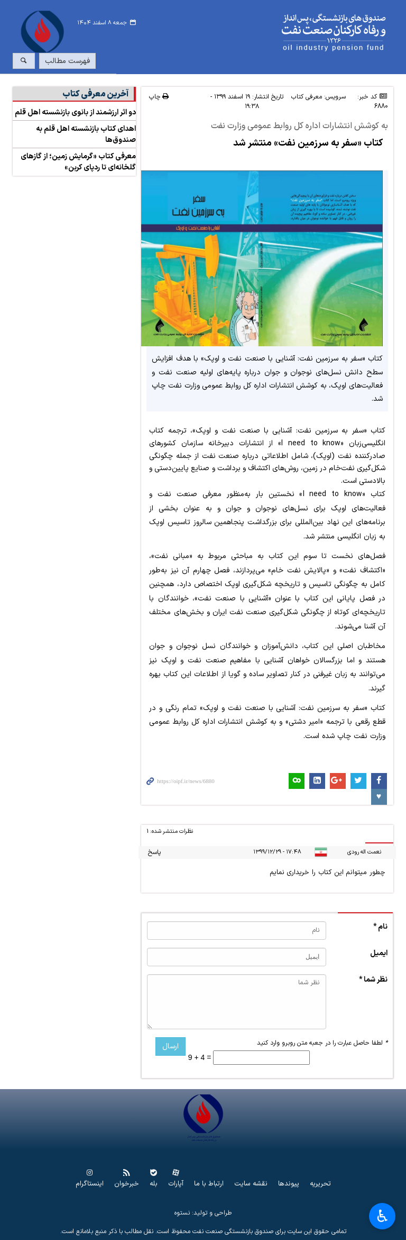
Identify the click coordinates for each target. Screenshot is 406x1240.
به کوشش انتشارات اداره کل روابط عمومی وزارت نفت (299, 126)
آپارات (175, 1184)
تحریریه (320, 1184)
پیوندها (288, 1184)
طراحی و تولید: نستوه (203, 1213)
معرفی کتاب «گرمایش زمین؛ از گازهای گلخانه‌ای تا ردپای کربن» (78, 162)
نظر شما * (373, 979)
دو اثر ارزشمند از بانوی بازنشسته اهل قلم (75, 112)
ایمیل (378, 953)
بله (154, 1184)
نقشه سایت (250, 1184)
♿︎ (382, 1216)
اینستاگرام (90, 1184)
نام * (380, 926)
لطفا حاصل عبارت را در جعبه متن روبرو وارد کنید (322, 1043)
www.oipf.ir (235, 33)
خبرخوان (126, 1184)
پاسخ (154, 852)
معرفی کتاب (306, 97)
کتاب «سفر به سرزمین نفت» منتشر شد (308, 143)
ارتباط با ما (209, 1184)
